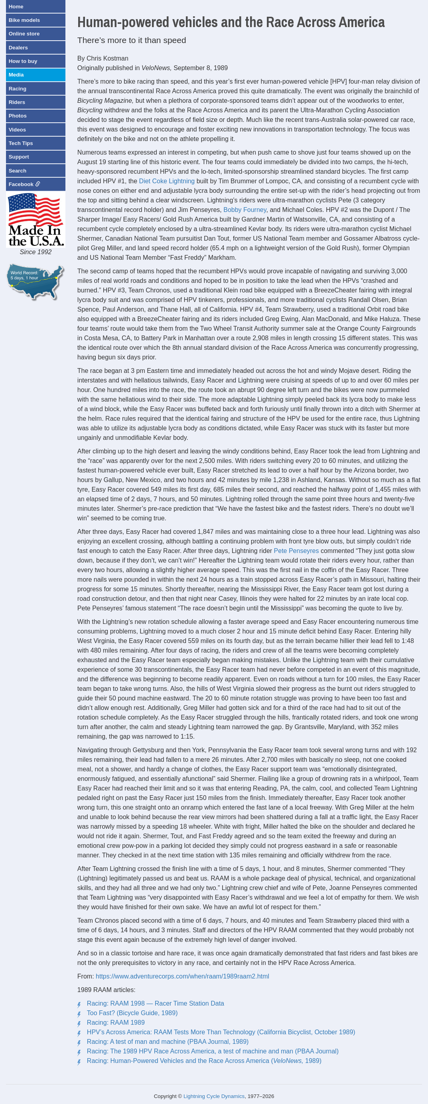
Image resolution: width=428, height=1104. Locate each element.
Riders (17, 102)
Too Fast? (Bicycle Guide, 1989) (132, 1013)
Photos (18, 116)
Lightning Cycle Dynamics (214, 1096)
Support (19, 157)
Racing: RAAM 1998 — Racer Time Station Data (155, 1003)
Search (17, 171)
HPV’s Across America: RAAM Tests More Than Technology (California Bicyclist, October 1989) (221, 1032)
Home (16, 7)
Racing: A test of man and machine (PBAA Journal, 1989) (168, 1041)
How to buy (23, 61)
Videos (17, 130)
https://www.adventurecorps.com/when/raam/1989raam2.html (182, 976)
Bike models (24, 20)
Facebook (24, 184)
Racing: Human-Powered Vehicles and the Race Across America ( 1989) (204, 1060)
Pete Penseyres (296, 550)
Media (16, 75)
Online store (24, 34)
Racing (17, 89)
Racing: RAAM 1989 (116, 1022)
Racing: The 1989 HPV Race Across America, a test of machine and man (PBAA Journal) (213, 1051)
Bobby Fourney (244, 209)
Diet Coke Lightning (167, 181)
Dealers (18, 48)
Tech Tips (21, 143)
